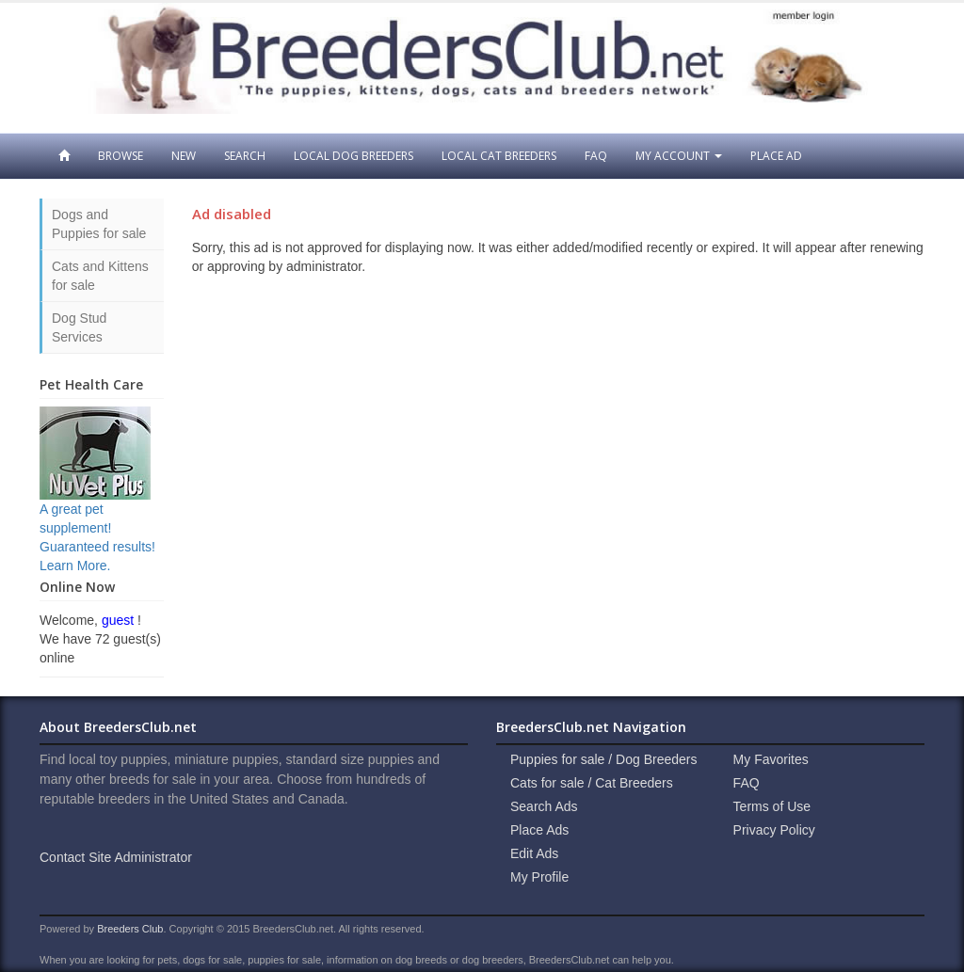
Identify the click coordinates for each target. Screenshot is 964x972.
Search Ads (544, 806)
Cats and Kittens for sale (100, 276)
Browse (120, 156)
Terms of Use (772, 806)
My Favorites (771, 759)
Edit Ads (534, 853)
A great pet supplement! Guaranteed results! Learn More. (97, 508)
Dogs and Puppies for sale (99, 224)
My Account (678, 156)
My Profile (539, 876)
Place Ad (776, 156)
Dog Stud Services (79, 327)
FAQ (596, 156)
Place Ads (539, 829)
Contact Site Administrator (116, 857)
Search (244, 156)
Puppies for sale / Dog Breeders (603, 759)
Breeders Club (130, 928)
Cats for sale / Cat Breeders (591, 782)
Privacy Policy (774, 829)
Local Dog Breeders (353, 156)
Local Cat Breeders (499, 156)
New (183, 156)
